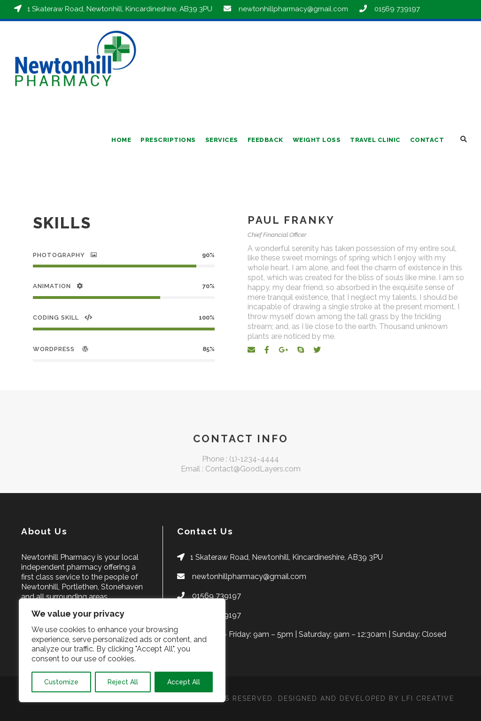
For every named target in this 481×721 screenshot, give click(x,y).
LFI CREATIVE (428, 698)
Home (121, 139)
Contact (427, 139)
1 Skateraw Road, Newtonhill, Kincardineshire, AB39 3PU (124, 9)
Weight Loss (317, 139)
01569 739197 (401, 9)
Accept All (183, 682)
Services (221, 139)
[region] (122, 650)
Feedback (265, 139)
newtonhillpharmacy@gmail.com (298, 9)
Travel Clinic (375, 139)
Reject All (123, 682)
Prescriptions (168, 139)
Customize (61, 682)
